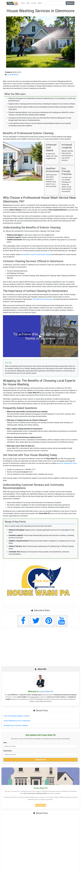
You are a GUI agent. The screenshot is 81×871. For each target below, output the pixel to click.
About (40, 3)
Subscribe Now (40, 760)
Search (70, 3)
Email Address (7, 751)
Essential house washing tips (43, 299)
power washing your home (68, 463)
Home (23, 3)
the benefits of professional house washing (36, 254)
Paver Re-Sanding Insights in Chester (16, 716)
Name (5, 742)
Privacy (33, 3)
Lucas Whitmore (12, 75)
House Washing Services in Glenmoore (17, 721)
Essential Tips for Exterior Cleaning (16, 725)
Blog (28, 3)
